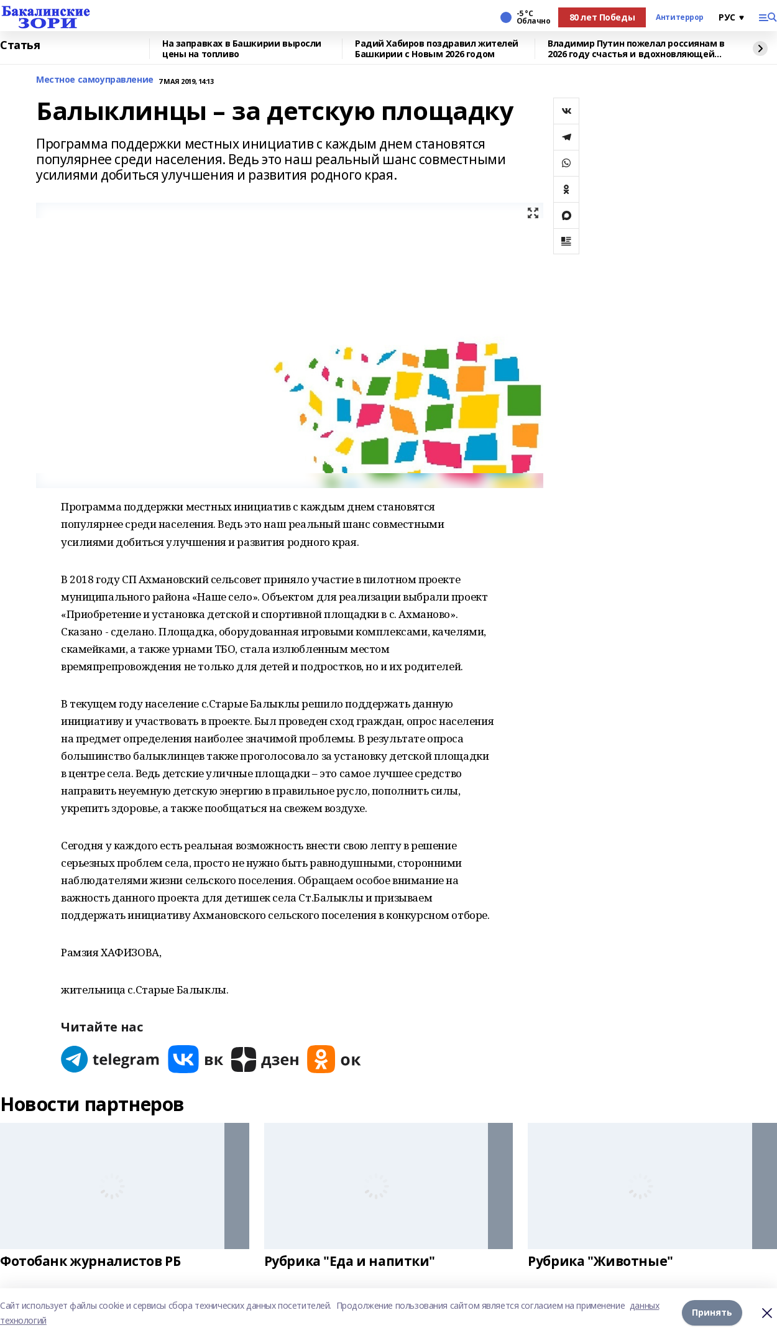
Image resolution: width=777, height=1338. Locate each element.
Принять (712, 1313)
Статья (20, 45)
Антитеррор (680, 17)
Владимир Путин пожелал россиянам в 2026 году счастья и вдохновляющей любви (636, 49)
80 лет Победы (602, 17)
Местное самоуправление (95, 80)
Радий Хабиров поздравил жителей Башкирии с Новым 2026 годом (436, 49)
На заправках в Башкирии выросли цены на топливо (241, 49)
